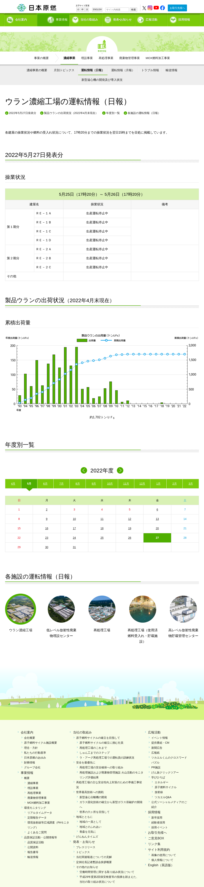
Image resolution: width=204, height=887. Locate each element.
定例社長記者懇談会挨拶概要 (94, 855)
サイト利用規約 (159, 842)
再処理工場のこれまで (93, 740)
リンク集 (154, 837)
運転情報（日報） (93, 63)
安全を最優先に (85, 755)
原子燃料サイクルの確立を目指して (98, 731)
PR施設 (156, 760)
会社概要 (29, 731)
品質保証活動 (35, 835)
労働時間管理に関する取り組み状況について (106, 865)
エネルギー (161, 775)
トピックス (83, 845)
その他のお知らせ (87, 860)
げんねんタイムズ (87, 830)
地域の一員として (90, 815)
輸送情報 (171, 63)
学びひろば (158, 770)
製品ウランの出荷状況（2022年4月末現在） (71, 106)
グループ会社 (32, 760)
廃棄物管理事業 (129, 51)
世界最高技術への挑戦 (90, 785)
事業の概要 (41, 51)
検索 (133, 9)
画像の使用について (163, 848)
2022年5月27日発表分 (22, 106)
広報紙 (155, 745)
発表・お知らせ (84, 835)
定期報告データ (37, 810)
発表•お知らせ (122, 18)
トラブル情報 (150, 63)
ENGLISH (97, 9)
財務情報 (29, 755)
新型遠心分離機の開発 (93, 790)
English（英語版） (161, 858)
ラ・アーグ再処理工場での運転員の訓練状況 (106, 750)
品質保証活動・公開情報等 (40, 830)
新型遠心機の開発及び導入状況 (102, 73)
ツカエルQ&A (163, 790)
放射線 (159, 785)
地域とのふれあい (90, 819)
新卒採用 (156, 810)
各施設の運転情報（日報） (144, 106)
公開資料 (32, 840)
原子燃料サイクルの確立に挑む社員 (101, 736)
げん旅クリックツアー (165, 765)
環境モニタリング (35, 800)
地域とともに (84, 810)
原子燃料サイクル (166, 780)
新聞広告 (156, 740)
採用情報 (184, 18)
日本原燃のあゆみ (35, 750)
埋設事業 (87, 51)
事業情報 (54, 18)
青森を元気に (87, 824)
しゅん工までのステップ (94, 745)
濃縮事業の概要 (37, 63)
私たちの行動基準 (35, 745)
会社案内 (21, 18)
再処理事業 (106, 51)
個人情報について (162, 853)
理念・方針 (31, 740)
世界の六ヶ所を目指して (94, 805)
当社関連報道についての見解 (94, 850)
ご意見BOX (156, 831)
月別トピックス (64, 63)
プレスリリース (85, 840)
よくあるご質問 (37, 825)
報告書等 (32, 845)
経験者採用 (158, 815)
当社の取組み (89, 18)
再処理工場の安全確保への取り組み (101, 760)
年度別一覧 (113, 106)
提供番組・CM (160, 736)
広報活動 (151, 18)
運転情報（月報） (123, 63)
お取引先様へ (177, 7)
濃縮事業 (69, 51)
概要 (27, 771)
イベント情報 (159, 731)
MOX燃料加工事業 (158, 51)
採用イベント (159, 820)
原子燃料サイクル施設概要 (40, 736)
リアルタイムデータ (39, 805)
